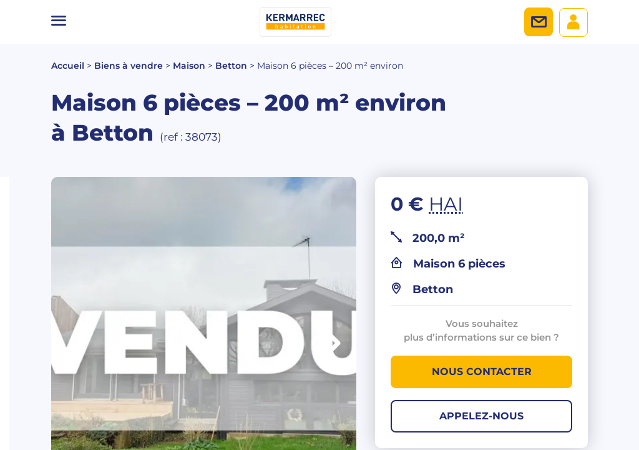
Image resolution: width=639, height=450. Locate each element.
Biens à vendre (128, 65)
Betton (231, 65)
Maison (189, 65)
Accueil (67, 65)
